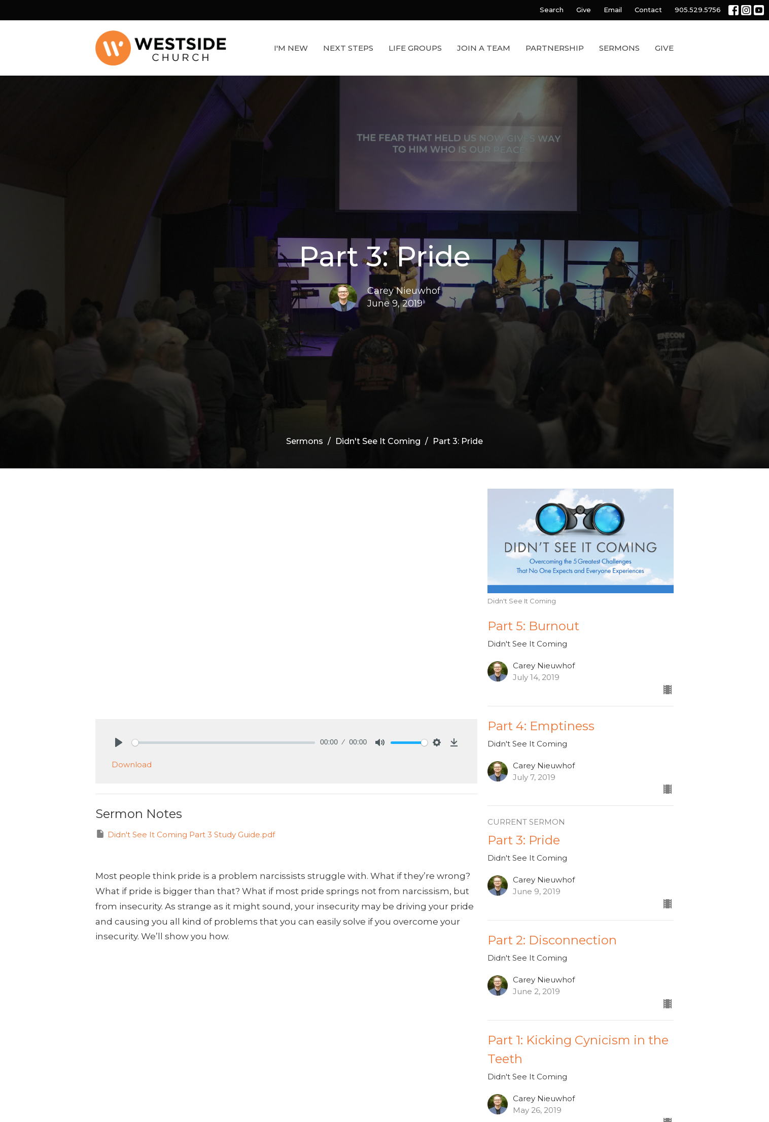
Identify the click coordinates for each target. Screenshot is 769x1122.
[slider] (223, 742)
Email (613, 10)
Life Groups (415, 48)
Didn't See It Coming (378, 441)
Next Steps (348, 48)
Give (583, 10)
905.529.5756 (698, 10)
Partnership (555, 48)
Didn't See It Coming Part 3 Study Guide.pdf (185, 834)
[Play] (119, 742)
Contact (648, 10)
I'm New (291, 48)
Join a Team (483, 48)
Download (132, 764)
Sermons (619, 48)
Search (552, 10)
